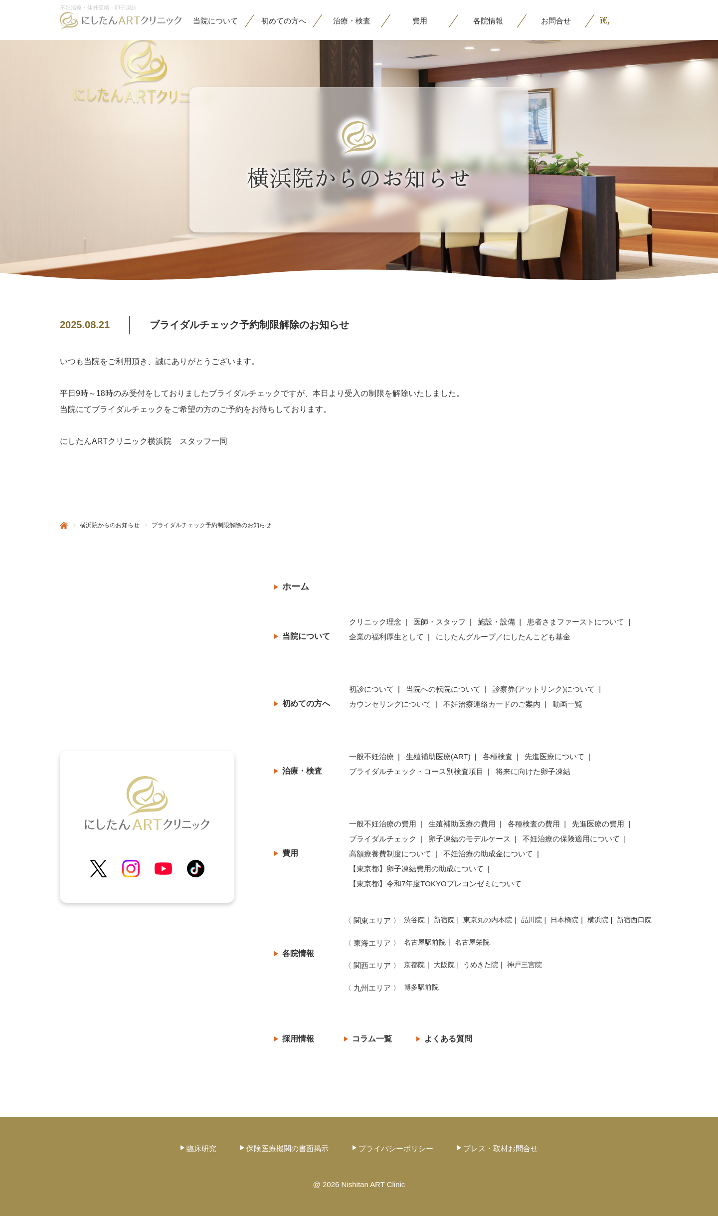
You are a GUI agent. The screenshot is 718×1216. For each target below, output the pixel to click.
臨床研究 (201, 1148)
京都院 (414, 965)
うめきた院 (480, 965)
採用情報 (298, 1038)
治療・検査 (302, 771)
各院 (488, 21)
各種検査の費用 (534, 823)
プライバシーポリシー (396, 1148)
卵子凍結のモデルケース (469, 838)
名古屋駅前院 (425, 942)
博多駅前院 (421, 987)
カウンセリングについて (390, 704)
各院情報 (298, 953)
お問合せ (556, 20)
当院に (215, 21)
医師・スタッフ (439, 621)
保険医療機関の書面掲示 (287, 1148)
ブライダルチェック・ (416, 772)
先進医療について (554, 756)
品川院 (531, 920)
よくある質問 (448, 1038)
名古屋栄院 (472, 942)
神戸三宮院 (524, 965)
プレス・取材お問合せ (500, 1148)
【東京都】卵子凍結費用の (416, 869)
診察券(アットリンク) (544, 689)
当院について (306, 636)
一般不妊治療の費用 (382, 823)
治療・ (351, 21)
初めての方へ (306, 703)
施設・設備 (496, 621)
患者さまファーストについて (575, 621)
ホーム (295, 587)
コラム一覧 (372, 1038)
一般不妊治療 (371, 756)
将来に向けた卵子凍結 (533, 771)
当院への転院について (443, 689)
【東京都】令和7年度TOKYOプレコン (435, 884)
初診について (371, 689)
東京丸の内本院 (487, 920)
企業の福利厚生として (386, 636)
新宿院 (444, 920)
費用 (419, 20)
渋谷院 (414, 920)
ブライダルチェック (382, 838)
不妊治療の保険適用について (571, 838)
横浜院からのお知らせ (110, 525)
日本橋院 (564, 920)
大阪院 (444, 965)
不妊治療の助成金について (488, 853)
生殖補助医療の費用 (462, 823)
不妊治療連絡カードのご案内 (491, 704)
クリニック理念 (375, 621)
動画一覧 (567, 704)
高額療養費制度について (390, 853)
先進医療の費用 (598, 823)
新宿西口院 (634, 920)
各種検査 (498, 756)
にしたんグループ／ (503, 637)
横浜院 (597, 920)
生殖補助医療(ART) (438, 756)
